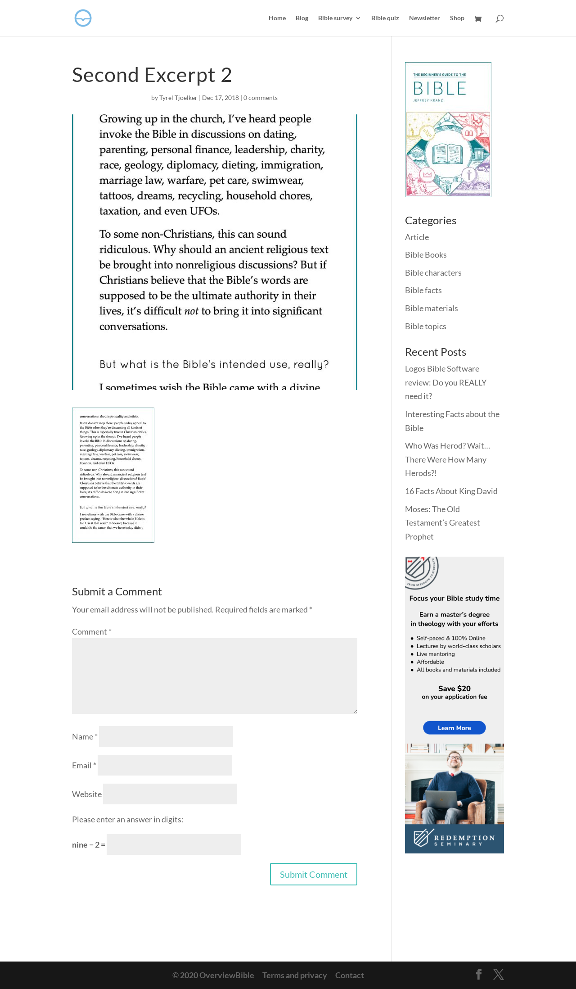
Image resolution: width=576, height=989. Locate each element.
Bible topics (425, 326)
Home (277, 18)
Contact (349, 975)
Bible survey (335, 18)
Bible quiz (385, 18)
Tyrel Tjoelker (178, 97)
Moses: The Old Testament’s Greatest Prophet (442, 522)
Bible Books (426, 254)
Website (87, 794)
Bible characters (433, 272)
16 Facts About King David (451, 491)
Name (85, 736)
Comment (92, 631)
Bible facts (423, 290)
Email (84, 765)
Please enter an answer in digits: (128, 819)
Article (417, 237)
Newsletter (424, 18)
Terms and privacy (294, 975)
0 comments (260, 97)
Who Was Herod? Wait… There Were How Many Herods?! (447, 459)
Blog (302, 18)
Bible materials (431, 308)
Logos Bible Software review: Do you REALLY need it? (445, 382)
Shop (457, 18)
